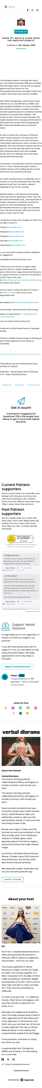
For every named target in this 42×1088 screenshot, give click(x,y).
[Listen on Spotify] (20, 708)
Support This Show (12, 879)
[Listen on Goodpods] (27, 713)
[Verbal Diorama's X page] (32, 10)
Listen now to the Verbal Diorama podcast (21, 547)
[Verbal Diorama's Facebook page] (28, 10)
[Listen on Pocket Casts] (36, 708)
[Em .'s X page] (9, 1059)
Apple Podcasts (9, 292)
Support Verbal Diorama (17, 666)
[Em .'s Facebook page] (4, 1059)
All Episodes (19, 385)
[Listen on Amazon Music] (28, 708)
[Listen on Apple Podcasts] (13, 708)
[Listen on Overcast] (13, 713)
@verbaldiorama (14, 227)
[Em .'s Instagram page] (14, 1059)
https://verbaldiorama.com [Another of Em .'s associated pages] (16, 1064)
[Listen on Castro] (20, 713)
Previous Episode (33, 385)
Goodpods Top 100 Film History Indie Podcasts (21, 544)
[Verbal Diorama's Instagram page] (37, 10)
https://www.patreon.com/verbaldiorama (20, 280)
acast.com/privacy (9, 354)
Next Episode (6, 385)
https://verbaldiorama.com (26, 302)
